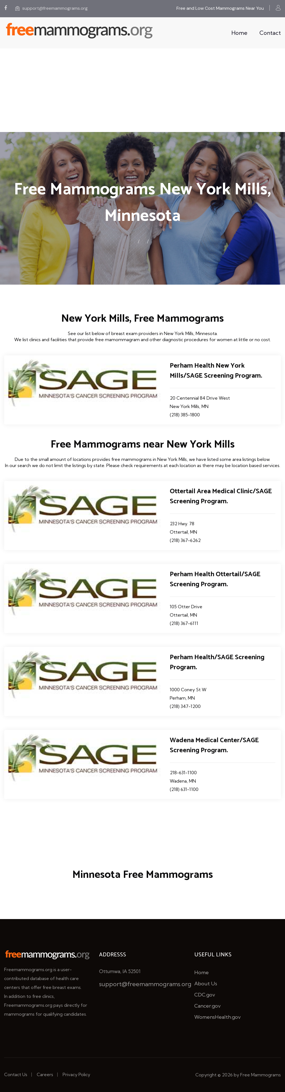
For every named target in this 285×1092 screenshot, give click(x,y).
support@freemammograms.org (51, 8)
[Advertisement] (142, 90)
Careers (45, 1074)
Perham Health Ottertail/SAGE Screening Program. (215, 579)
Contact (270, 32)
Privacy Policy (76, 1074)
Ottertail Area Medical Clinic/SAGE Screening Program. (221, 496)
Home (239, 32)
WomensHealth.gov (217, 1017)
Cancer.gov (207, 1006)
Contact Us (15, 1074)
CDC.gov (204, 994)
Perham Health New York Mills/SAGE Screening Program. (216, 370)
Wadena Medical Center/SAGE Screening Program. (214, 745)
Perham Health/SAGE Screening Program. (217, 662)
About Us (205, 983)
